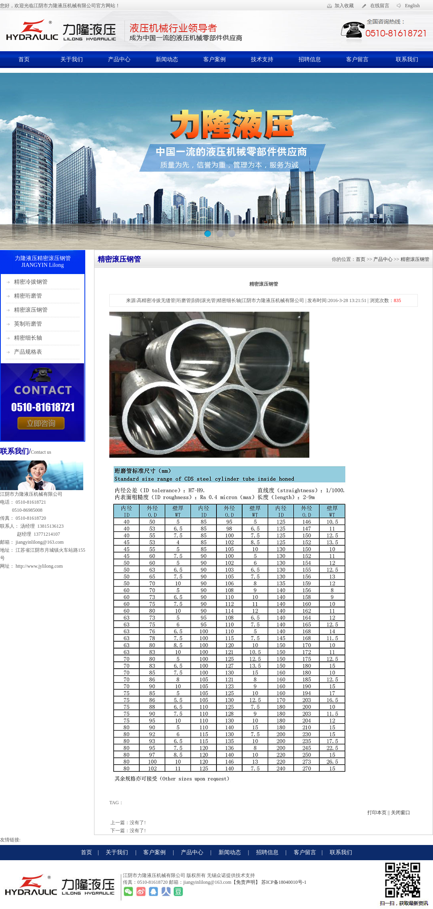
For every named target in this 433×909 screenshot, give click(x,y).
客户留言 (357, 59)
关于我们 (71, 59)
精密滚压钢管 (31, 310)
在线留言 (379, 5)
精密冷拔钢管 (31, 282)
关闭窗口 (400, 812)
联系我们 (407, 59)
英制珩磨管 (28, 324)
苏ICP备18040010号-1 (283, 882)
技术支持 (262, 59)
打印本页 (377, 812)
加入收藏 (344, 5)
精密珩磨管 (28, 296)
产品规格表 (28, 352)
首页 (24, 59)
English (412, 5)
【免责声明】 (245, 882)
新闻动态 (167, 59)
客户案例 (214, 59)
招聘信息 (310, 59)
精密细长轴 (28, 338)
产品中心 (119, 59)
